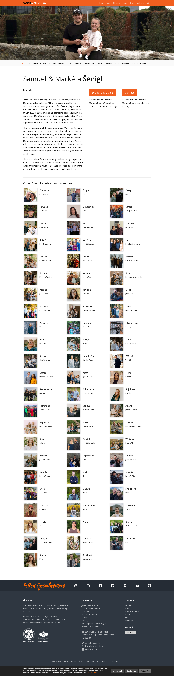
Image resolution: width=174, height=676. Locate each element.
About (97, 3)
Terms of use (102, 661)
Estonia (43, 63)
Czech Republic (32, 63)
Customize (131, 671)
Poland (99, 63)
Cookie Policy (92, 673)
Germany (52, 63)
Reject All (145, 671)
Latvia (70, 63)
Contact (129, 92)
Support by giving (102, 92)
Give (131, 3)
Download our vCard (92, 646)
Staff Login (131, 632)
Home (128, 605)
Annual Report (89, 649)
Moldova (78, 63)
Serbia (116, 63)
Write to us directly (91, 643)
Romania (108, 63)
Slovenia (134, 63)
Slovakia (125, 63)
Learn (123, 3)
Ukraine (143, 63)
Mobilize (140, 3)
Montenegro (89, 63)
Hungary (62, 63)
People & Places (110, 3)
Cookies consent (115, 661)
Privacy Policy (90, 661)
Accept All (117, 671)
